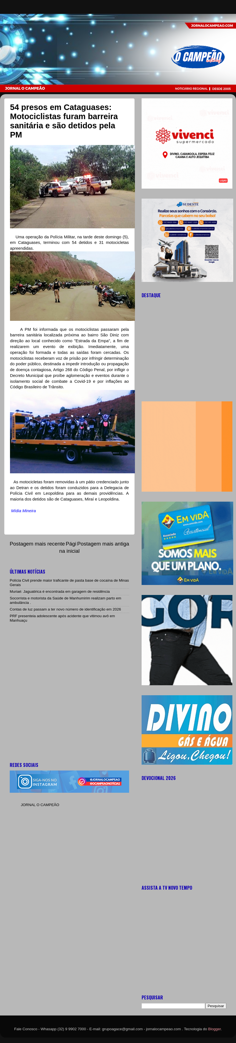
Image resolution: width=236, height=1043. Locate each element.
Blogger (214, 1029)
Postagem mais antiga (103, 544)
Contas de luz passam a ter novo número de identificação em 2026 (65, 609)
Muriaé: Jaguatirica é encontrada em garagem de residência (60, 591)
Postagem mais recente (37, 544)
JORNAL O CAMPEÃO (40, 805)
